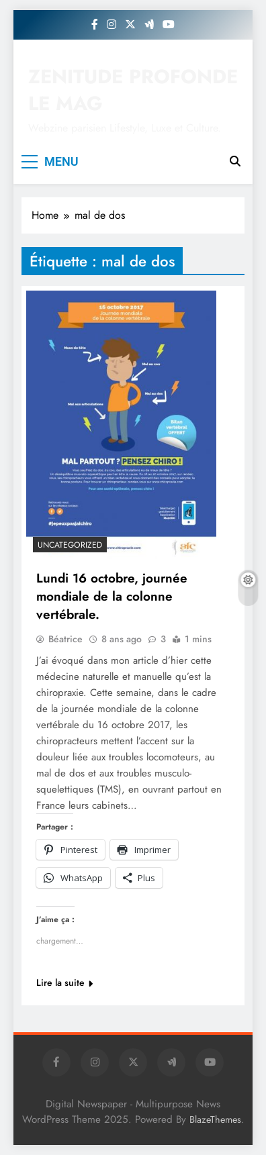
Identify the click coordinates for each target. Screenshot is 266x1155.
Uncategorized (70, 545)
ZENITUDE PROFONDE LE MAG (133, 89)
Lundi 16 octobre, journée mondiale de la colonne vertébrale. (111, 596)
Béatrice (65, 639)
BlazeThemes (215, 1119)
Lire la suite (64, 982)
